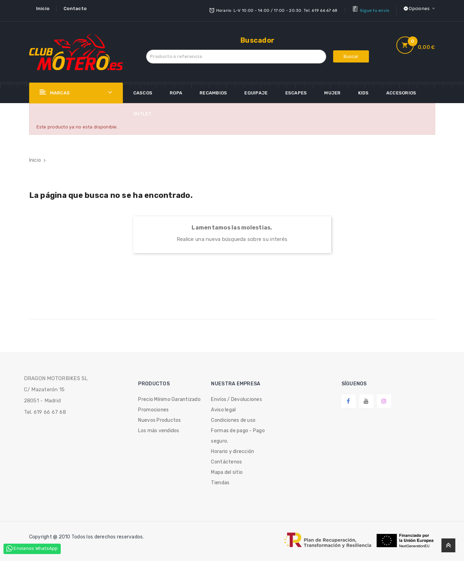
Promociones (153, 406)
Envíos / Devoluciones (236, 396)
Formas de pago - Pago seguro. (237, 432)
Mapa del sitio (227, 468)
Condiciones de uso (233, 416)
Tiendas (220, 479)
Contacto (75, 8)
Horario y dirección (232, 448)
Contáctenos (226, 458)
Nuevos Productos (159, 416)
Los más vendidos (158, 427)
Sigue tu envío (375, 8)
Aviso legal (223, 406)
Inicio (43, 8)
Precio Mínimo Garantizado (169, 396)
